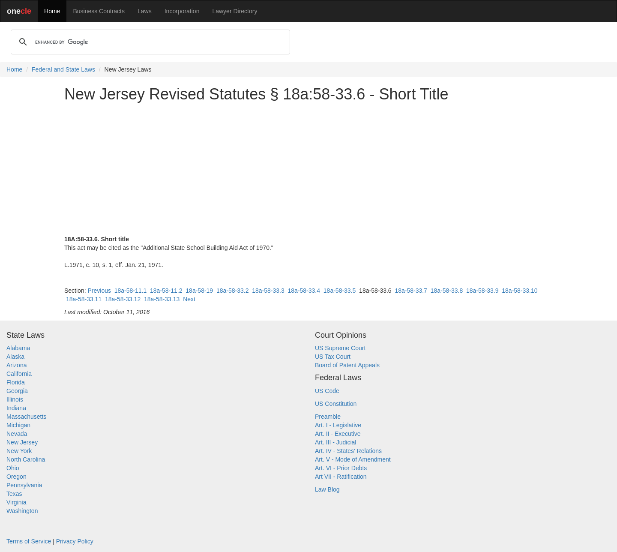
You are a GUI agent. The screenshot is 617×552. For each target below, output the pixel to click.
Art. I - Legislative (338, 425)
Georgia (17, 390)
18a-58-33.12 (123, 299)
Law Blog (327, 489)
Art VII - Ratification (341, 476)
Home (52, 11)
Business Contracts (99, 11)
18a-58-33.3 (268, 290)
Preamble (328, 416)
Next (189, 299)
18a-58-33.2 (232, 290)
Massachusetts (26, 416)
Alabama (18, 348)
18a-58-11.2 (166, 290)
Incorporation (182, 11)
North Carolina (25, 459)
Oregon (16, 476)
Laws (145, 11)
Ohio (12, 468)
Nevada (16, 433)
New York (19, 450)
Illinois (14, 399)
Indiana (16, 408)
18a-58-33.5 (339, 290)
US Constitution (335, 403)
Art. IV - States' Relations (348, 450)
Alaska (15, 356)
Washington (22, 510)
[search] (149, 42)
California (19, 373)
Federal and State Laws (63, 69)
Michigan (18, 425)
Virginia (16, 502)
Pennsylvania (24, 485)
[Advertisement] (308, 169)
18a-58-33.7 (411, 290)
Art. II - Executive (338, 433)
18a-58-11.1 (130, 290)
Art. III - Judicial (335, 442)
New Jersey (22, 442)
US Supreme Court (340, 348)
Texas (14, 493)
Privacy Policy (74, 541)
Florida (15, 382)
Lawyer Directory (234, 11)
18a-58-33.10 (519, 290)
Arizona (16, 365)
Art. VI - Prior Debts (341, 468)
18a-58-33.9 (482, 290)
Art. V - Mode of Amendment (353, 459)
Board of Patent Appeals (347, 365)
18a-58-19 (199, 290)
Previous (99, 290)
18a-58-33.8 (447, 290)
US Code (327, 390)
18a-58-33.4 (304, 290)
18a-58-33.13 (162, 299)
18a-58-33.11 (84, 299)
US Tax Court (332, 356)
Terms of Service (28, 541)
